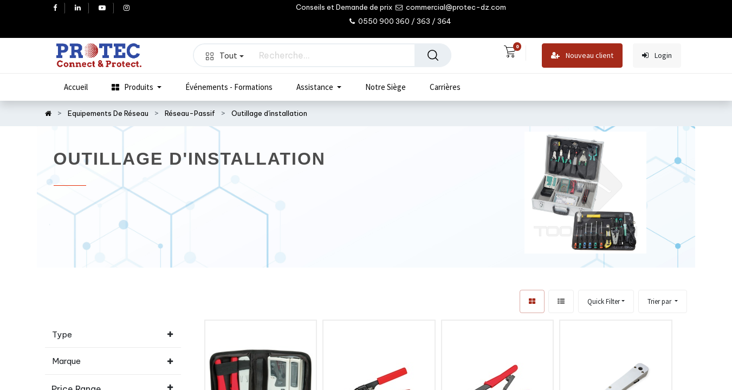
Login (657, 55)
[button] (662, 301)
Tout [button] (225, 55)
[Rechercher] (432, 55)
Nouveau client (582, 55)
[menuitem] (76, 87)
